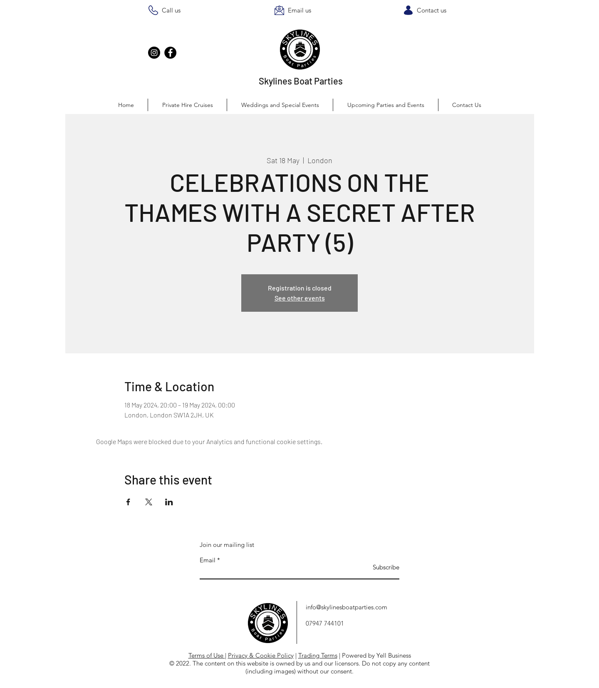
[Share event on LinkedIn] (169, 502)
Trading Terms (317, 655)
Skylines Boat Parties (301, 80)
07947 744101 (325, 623)
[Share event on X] (149, 502)
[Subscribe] (378, 567)
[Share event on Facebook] (128, 502)
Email (207, 560)
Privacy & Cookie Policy (261, 655)
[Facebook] (170, 53)
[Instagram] (154, 53)
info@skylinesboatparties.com (346, 607)
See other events (300, 298)
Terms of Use (206, 655)
